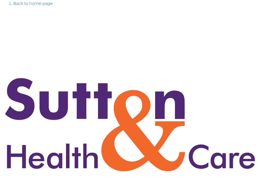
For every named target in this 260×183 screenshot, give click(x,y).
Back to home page (33, 3)
